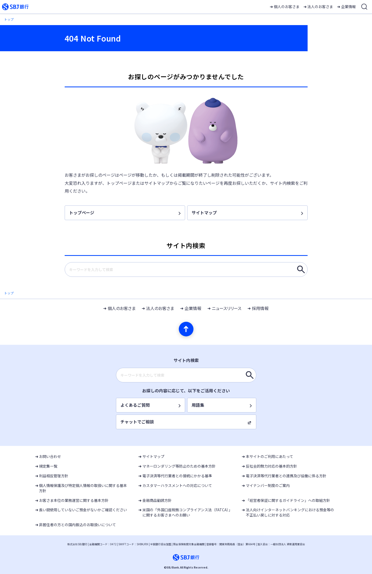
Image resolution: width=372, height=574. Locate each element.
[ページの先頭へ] (186, 329)
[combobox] (186, 269)
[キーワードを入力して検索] (301, 269)
